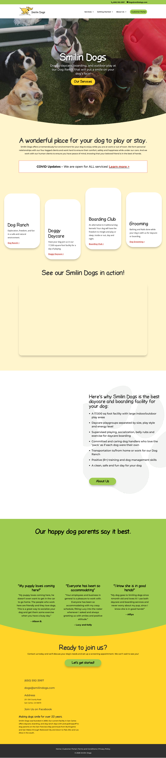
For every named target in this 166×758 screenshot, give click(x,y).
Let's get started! (83, 663)
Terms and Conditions (87, 749)
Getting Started (104, 12)
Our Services (83, 81)
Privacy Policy (104, 749)
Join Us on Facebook (38, 709)
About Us (120, 12)
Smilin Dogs (83, 57)
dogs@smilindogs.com (39, 688)
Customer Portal (138, 12)
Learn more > (119, 166)
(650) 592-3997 (34, 680)
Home (58, 749)
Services (88, 12)
